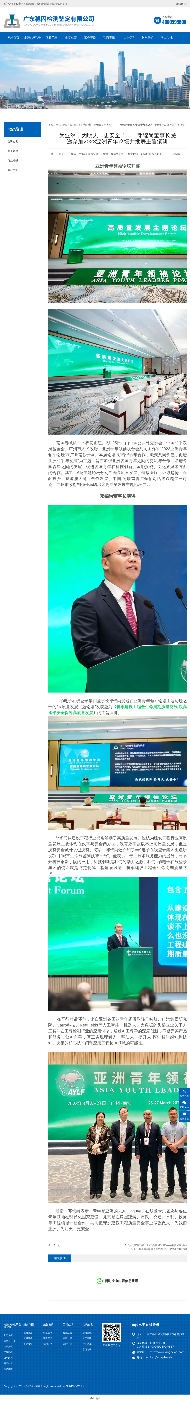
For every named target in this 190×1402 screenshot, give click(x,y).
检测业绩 (67, 1332)
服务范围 (52, 37)
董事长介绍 (9, 1341)
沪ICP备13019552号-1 (73, 1386)
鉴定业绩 (67, 1344)
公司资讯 (13, 141)
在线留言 (181, 3)
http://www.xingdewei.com (167, 1352)
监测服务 (27, 1338)
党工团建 (13, 151)
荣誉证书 (47, 1338)
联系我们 (147, 37)
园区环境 (8, 1369)
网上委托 (167, 37)
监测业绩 (67, 1338)
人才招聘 (128, 37)
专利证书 (47, 1344)
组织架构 (8, 1357)
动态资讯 (109, 37)
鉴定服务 (27, 1344)
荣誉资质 (90, 37)
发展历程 (8, 1352)
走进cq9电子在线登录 (32, 40)
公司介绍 (8, 1335)
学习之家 (13, 170)
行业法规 (13, 160)
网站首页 (13, 37)
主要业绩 (71, 37)
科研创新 (8, 1363)
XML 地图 (95, 1398)
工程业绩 (68, 1324)
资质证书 (47, 1332)
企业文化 (8, 1346)
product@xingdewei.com (161, 1357)
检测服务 (27, 1332)
